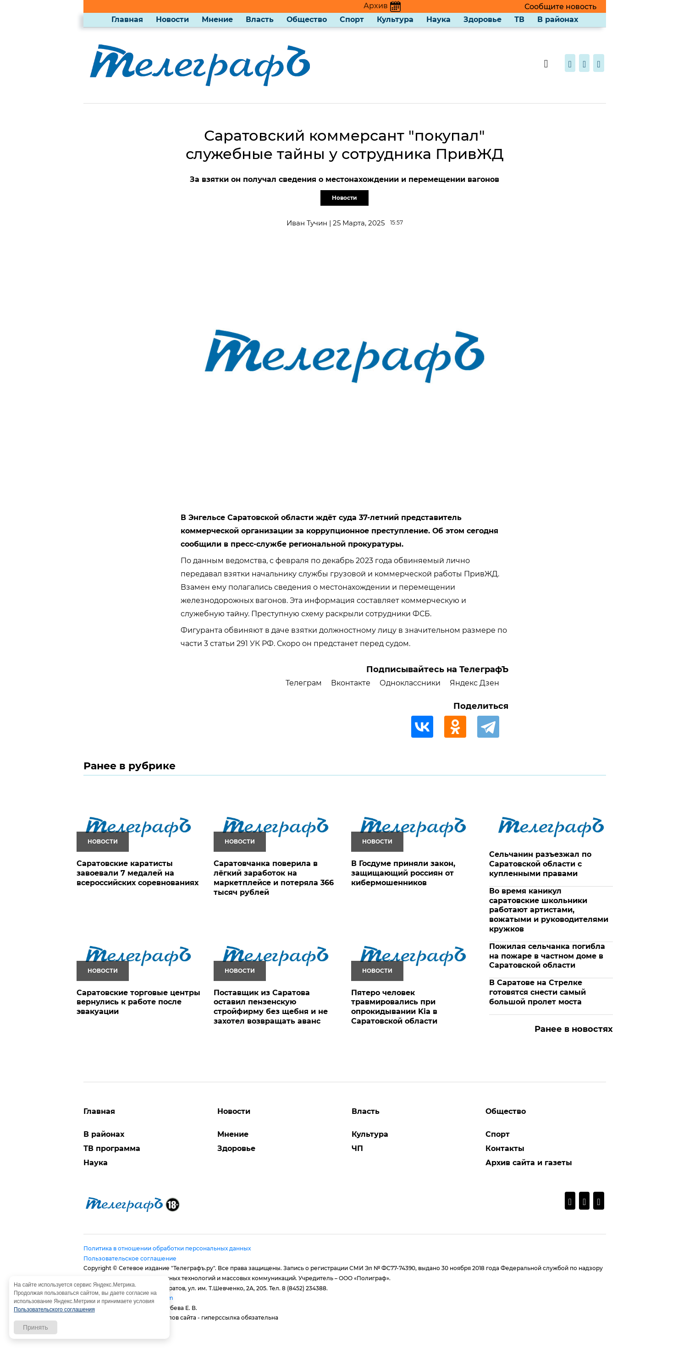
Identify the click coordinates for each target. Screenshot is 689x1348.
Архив (382, 5)
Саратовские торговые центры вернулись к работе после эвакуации (138, 1002)
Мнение (217, 19)
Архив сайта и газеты (528, 1162)
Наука (438, 19)
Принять (35, 1327)
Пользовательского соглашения (54, 1309)
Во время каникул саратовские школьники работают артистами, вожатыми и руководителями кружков (548, 910)
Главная (127, 19)
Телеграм (304, 683)
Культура (395, 19)
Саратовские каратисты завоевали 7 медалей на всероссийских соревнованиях (137, 873)
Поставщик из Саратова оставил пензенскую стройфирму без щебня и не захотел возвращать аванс (271, 1006)
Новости (172, 19)
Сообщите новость (560, 6)
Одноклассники (410, 683)
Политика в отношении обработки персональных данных (167, 1248)
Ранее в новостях (574, 1029)
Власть (260, 19)
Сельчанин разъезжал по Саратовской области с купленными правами (540, 864)
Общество (307, 19)
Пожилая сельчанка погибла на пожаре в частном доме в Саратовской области (547, 956)
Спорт (352, 19)
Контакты (504, 1148)
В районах (557, 19)
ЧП (357, 1148)
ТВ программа (111, 1148)
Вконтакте (350, 683)
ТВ (519, 19)
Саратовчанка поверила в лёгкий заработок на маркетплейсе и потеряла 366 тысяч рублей (274, 877)
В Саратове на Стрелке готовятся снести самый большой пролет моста (537, 992)
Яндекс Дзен (474, 683)
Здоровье (482, 19)
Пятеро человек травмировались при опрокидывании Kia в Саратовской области (394, 1006)
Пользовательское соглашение (129, 1258)
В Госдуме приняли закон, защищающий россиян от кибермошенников (403, 873)
